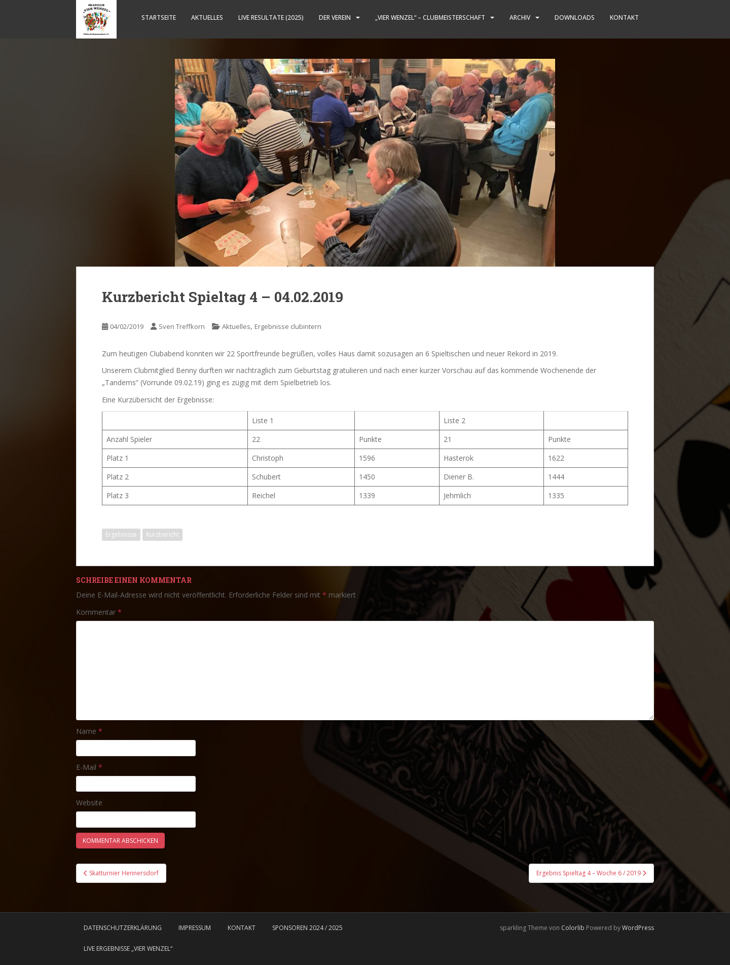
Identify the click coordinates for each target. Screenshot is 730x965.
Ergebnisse (121, 534)
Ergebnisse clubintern (287, 326)
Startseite (158, 17)
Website (89, 802)
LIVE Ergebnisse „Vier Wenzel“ (128, 948)
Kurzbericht (162, 534)
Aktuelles (207, 17)
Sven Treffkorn (182, 326)
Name (89, 731)
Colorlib (573, 927)
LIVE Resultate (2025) (271, 17)
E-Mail (89, 767)
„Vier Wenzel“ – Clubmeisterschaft (430, 17)
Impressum (194, 927)
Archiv (519, 17)
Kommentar (99, 612)
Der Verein (335, 17)
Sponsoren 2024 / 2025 (307, 927)
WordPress (638, 927)
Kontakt (624, 17)
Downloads (575, 17)
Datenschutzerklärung (123, 927)
